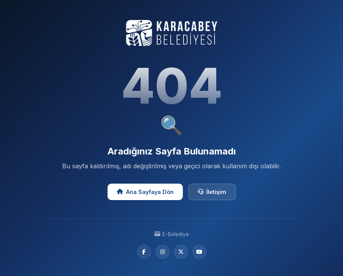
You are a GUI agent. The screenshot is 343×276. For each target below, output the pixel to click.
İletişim (212, 192)
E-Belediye (171, 234)
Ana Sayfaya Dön (145, 192)
